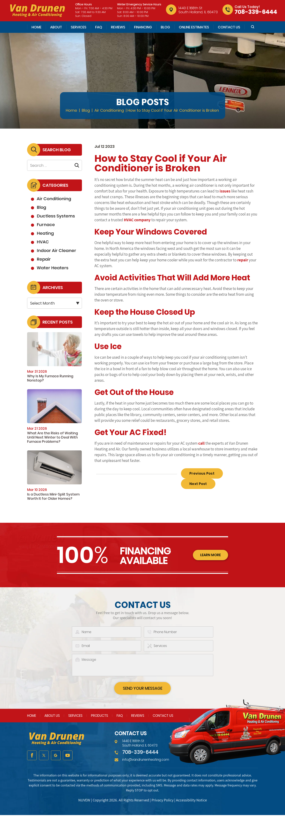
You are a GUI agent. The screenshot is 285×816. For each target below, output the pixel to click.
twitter (44, 756)
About (56, 27)
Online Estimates (194, 27)
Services (78, 27)
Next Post (198, 483)
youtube (67, 756)
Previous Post (201, 473)
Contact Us (229, 27)
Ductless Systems (56, 216)
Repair (44, 259)
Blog (165, 27)
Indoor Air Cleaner (56, 251)
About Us (52, 716)
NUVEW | (85, 801)
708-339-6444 (256, 12)
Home (36, 27)
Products (99, 716)
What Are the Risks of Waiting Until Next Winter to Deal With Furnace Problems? (52, 437)
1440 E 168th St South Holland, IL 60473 (198, 10)
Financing (143, 27)
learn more (209, 555)
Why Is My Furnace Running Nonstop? (50, 378)
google (56, 756)
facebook (32, 756)
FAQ (98, 27)
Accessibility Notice (191, 801)
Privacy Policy (162, 801)
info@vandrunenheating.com (145, 760)
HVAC (43, 242)
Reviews (118, 27)
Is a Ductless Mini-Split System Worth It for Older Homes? (53, 496)
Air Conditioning (54, 199)
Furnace (46, 225)
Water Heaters (52, 268)
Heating (45, 233)
